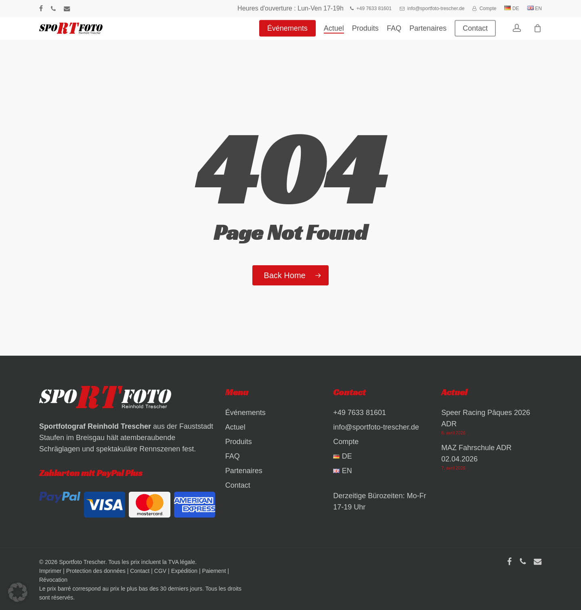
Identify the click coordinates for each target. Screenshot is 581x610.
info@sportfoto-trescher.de (376, 427)
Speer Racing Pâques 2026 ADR (485, 418)
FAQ (232, 456)
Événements (245, 413)
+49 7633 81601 (359, 413)
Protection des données (96, 571)
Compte (346, 442)
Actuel (235, 427)
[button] (18, 592)
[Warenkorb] (537, 34)
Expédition (184, 571)
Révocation (53, 579)
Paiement (214, 571)
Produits (238, 442)
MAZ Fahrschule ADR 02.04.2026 (476, 453)
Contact (237, 485)
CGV (160, 571)
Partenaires (243, 471)
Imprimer (50, 571)
